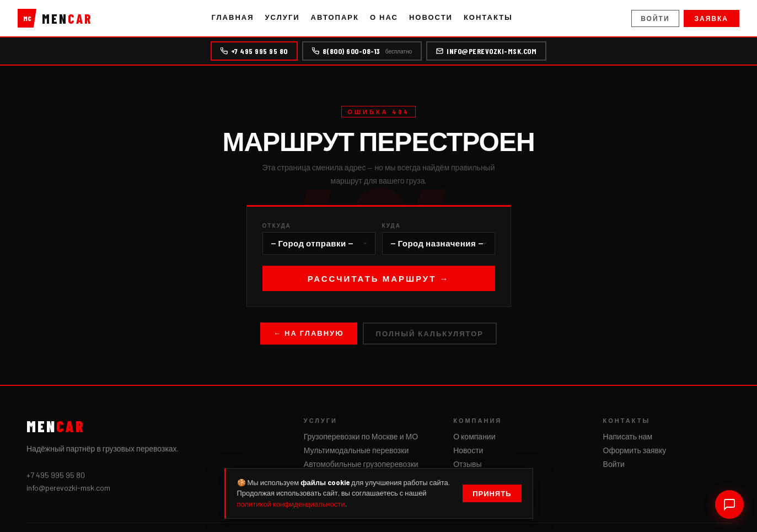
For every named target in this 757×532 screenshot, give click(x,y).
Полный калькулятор (430, 333)
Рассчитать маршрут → (379, 278)
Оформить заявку (635, 450)
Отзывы (467, 464)
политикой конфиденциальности (291, 503)
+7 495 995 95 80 (254, 51)
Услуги (282, 17)
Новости (431, 17)
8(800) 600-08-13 (362, 51)
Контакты (488, 17)
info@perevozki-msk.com (486, 51)
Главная (232, 17)
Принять (492, 493)
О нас (384, 17)
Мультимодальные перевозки (356, 450)
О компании (474, 436)
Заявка (711, 18)
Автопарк (335, 17)
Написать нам (628, 436)
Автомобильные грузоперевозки (361, 464)
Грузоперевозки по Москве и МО (361, 436)
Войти (655, 18)
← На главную (308, 333)
